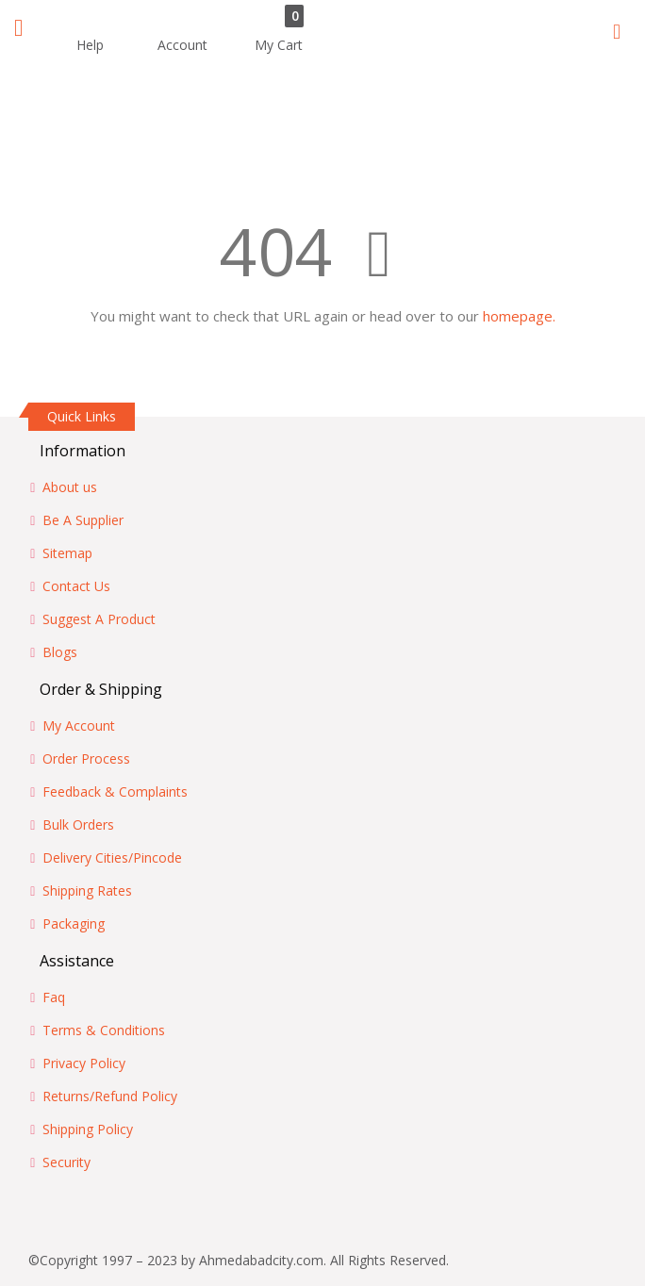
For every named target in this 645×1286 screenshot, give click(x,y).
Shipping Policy (87, 1129)
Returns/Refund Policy (109, 1096)
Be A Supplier (83, 520)
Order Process (86, 758)
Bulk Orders (78, 824)
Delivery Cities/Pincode (112, 857)
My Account (78, 725)
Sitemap (67, 553)
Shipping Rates (87, 890)
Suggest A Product (99, 619)
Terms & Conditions (103, 1030)
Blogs (59, 652)
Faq (53, 997)
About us (69, 487)
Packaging (73, 923)
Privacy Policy (83, 1063)
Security (66, 1162)
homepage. (519, 315)
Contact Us (76, 586)
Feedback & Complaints (115, 791)
